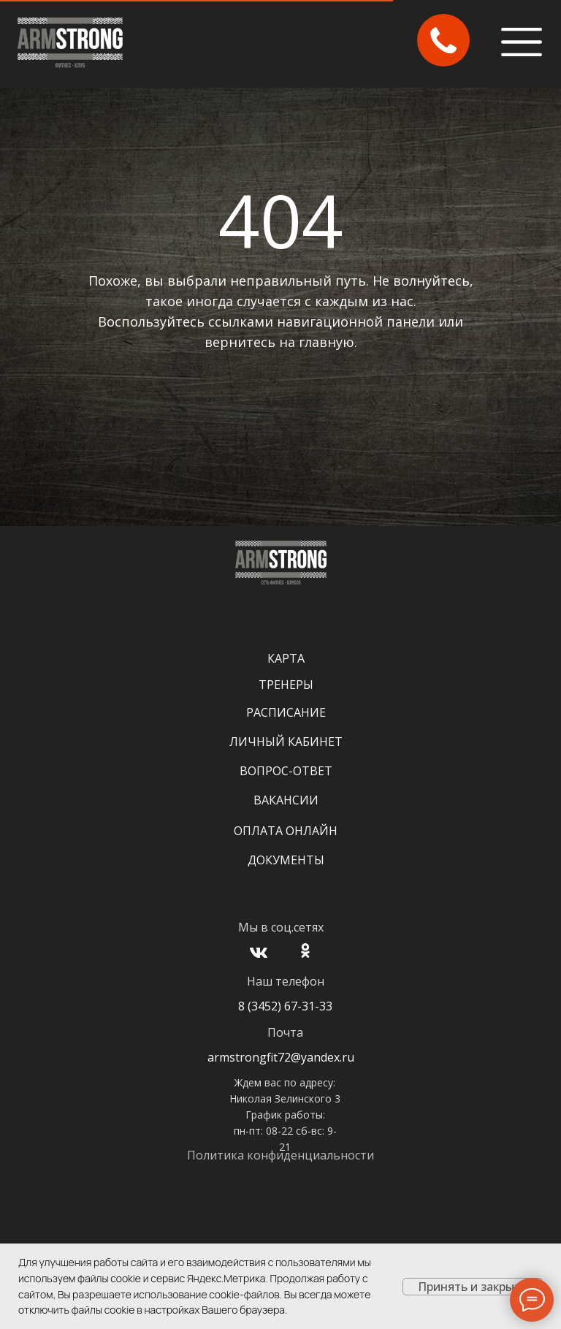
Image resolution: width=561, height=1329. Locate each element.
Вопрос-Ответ (286, 771)
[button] (443, 40)
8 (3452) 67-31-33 (285, 1006)
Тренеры (286, 685)
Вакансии (285, 800)
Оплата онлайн (285, 831)
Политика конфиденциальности (280, 1155)
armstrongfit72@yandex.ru (280, 1057)
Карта (286, 658)
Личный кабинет (286, 742)
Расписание (286, 712)
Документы (286, 860)
